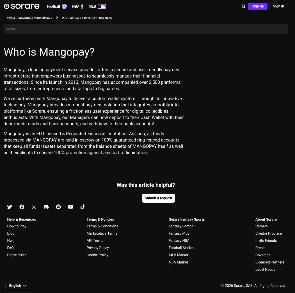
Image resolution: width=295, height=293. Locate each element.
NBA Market (178, 262)
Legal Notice (265, 269)
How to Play (16, 226)
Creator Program (268, 233)
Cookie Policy (97, 255)
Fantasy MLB (179, 233)
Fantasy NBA (179, 240)
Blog (10, 233)
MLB (97, 6)
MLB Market (178, 255)
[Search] (146, 29)
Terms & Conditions (102, 226)
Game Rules (16, 255)
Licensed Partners (269, 262)
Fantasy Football (182, 226)
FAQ (10, 248)
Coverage (262, 255)
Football (57, 6)
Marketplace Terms (102, 233)
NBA (77, 6)
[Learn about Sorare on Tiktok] (82, 207)
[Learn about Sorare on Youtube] (70, 207)
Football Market (181, 248)
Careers (261, 226)
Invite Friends (266, 240)
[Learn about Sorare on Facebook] (22, 207)
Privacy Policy (98, 248)
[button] (243, 6)
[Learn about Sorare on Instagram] (34, 207)
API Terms (95, 240)
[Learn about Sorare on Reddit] (58, 207)
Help (11, 240)
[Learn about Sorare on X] (9, 207)
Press (259, 248)
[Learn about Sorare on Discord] (46, 207)
